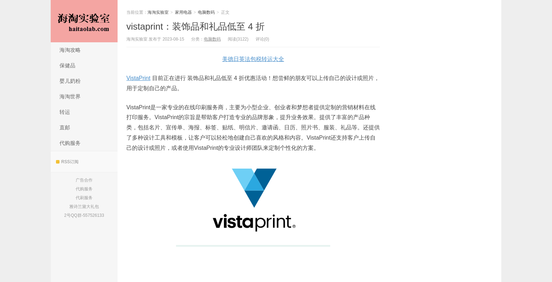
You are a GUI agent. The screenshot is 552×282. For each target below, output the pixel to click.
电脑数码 (206, 12)
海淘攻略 (70, 50)
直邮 (64, 127)
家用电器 (183, 12)
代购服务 (70, 143)
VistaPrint (138, 78)
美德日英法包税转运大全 (253, 59)
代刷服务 (84, 197)
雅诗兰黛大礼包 (84, 206)
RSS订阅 (67, 161)
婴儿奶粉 (70, 81)
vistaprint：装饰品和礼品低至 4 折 (195, 26)
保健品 (67, 65)
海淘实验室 (84, 21)
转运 (64, 112)
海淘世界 (70, 96)
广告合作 (84, 180)
